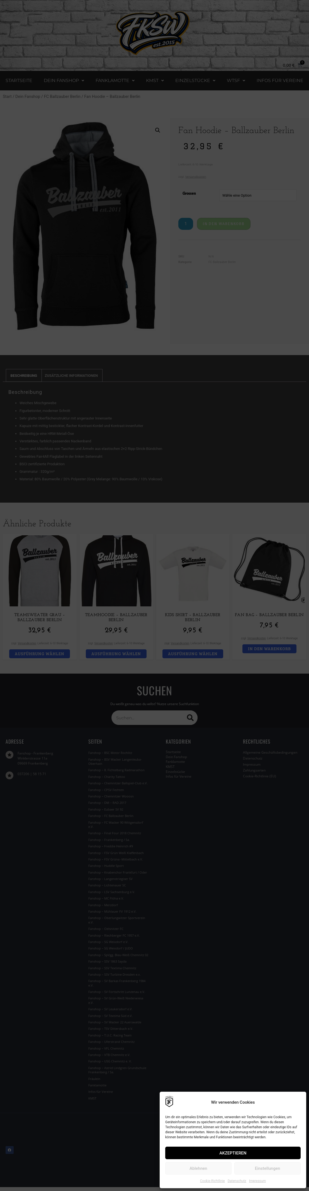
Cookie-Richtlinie (212, 1181)
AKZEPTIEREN (233, 1153)
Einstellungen (267, 1168)
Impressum (257, 1181)
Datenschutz (237, 1181)
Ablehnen (198, 1168)
